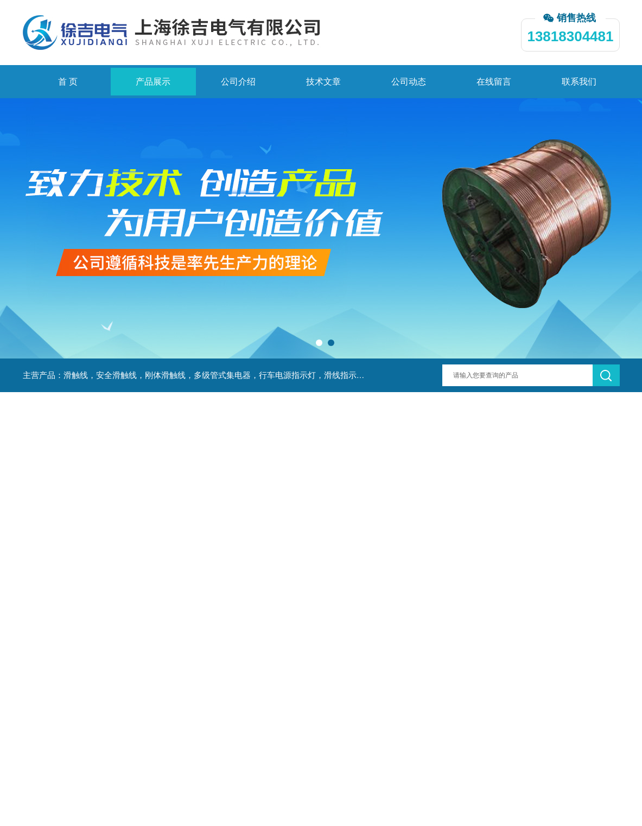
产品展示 (153, 81)
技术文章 (323, 81)
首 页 (68, 81)
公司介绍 (238, 81)
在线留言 (493, 81)
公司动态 (408, 81)
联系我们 (579, 81)
